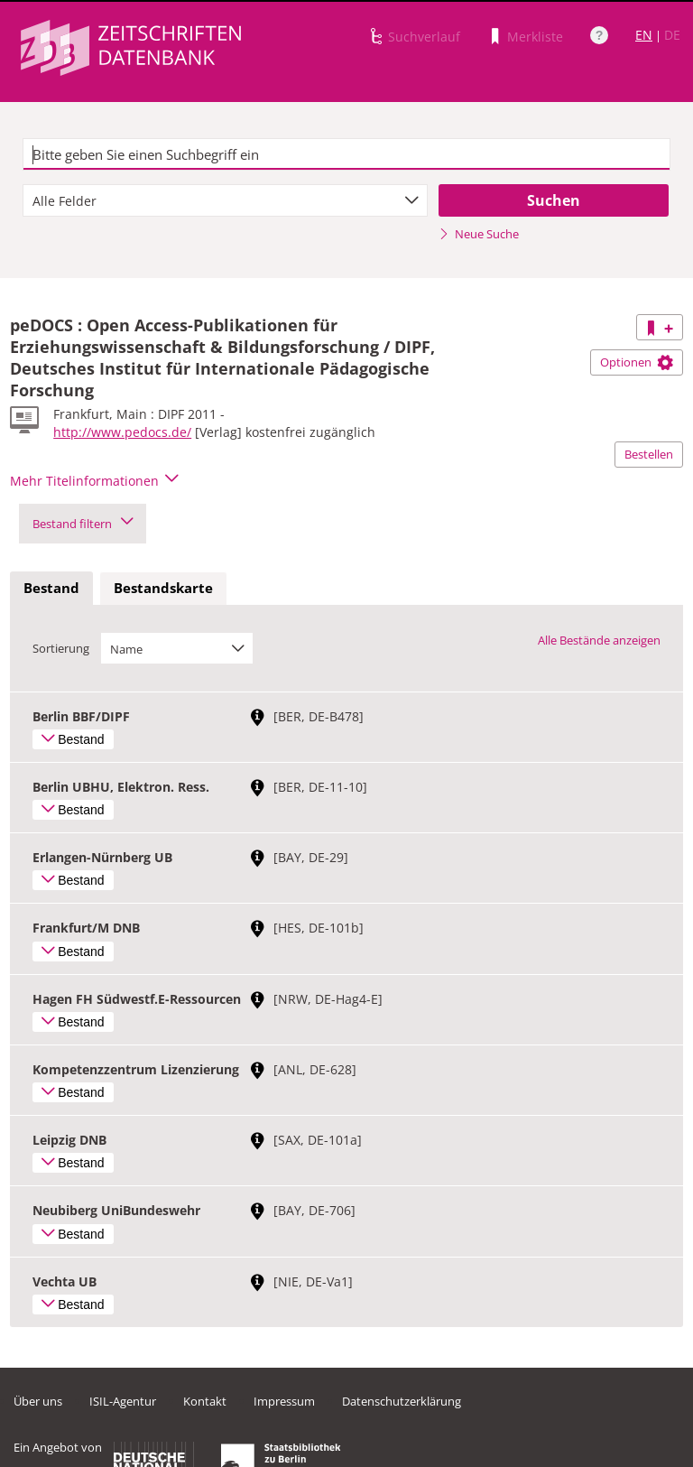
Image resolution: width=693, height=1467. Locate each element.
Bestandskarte (163, 588)
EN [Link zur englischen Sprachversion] (643, 34)
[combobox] (225, 200)
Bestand (51, 588)
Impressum (284, 1401)
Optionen (636, 362)
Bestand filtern (82, 523)
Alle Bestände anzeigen (599, 640)
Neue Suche (479, 234)
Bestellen (648, 454)
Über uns (38, 1401)
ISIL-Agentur (122, 1401)
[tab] (51, 588)
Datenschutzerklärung (401, 1401)
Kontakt (204, 1401)
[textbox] (346, 154)
